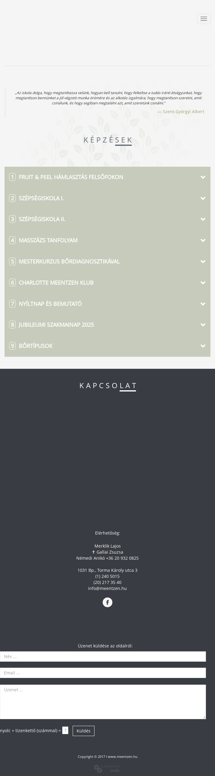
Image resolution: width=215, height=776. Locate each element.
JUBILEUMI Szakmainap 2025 (51, 325)
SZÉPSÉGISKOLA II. (37, 219)
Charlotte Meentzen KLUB (51, 282)
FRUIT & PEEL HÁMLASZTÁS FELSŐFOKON (66, 177)
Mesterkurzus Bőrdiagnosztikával (64, 261)
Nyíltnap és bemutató (45, 304)
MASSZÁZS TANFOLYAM (43, 240)
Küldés (84, 731)
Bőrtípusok (30, 346)
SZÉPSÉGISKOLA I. (36, 198)
